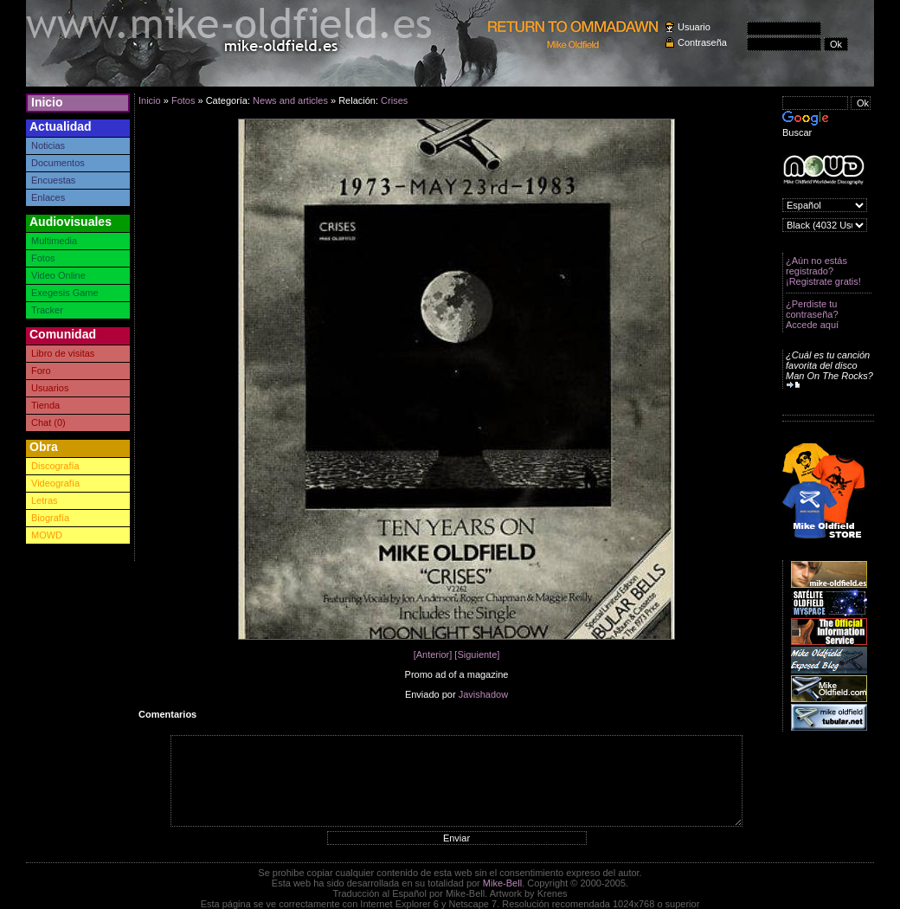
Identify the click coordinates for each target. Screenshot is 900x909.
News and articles (290, 100)
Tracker (47, 310)
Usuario (694, 27)
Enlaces (48, 197)
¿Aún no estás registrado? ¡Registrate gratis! (823, 271)
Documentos (58, 163)
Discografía (55, 466)
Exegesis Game (65, 292)
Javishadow (483, 694)
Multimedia (54, 240)
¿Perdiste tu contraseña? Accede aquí (812, 314)
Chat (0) (48, 422)
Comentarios (167, 714)
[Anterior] (433, 654)
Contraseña (702, 42)
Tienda (45, 405)
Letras (44, 500)
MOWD (46, 535)
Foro (41, 370)
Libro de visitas (62, 353)
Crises (394, 100)
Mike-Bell (502, 883)
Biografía (50, 518)
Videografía (55, 483)
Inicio (47, 102)
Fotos (43, 258)
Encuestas (53, 180)
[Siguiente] (476, 654)
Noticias (48, 145)
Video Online (58, 275)
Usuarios (49, 388)
